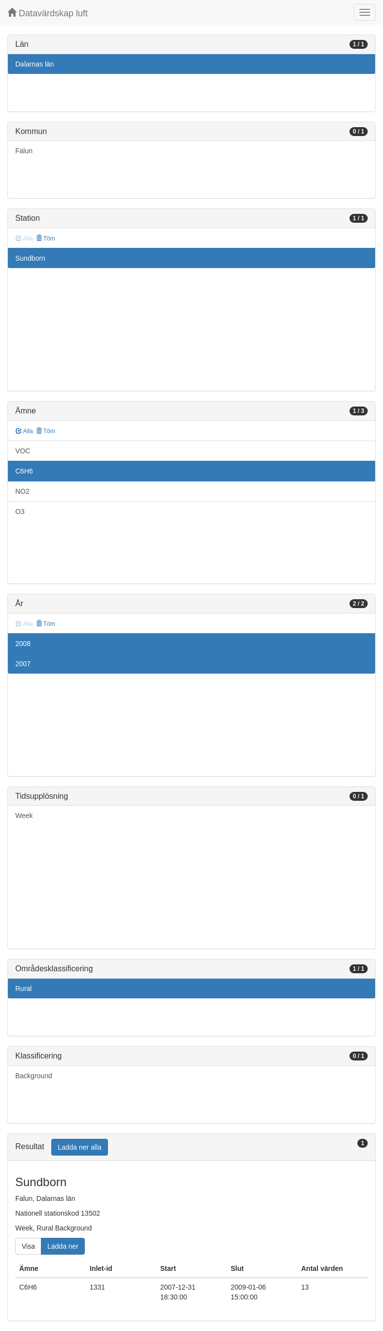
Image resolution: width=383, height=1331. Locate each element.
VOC (22, 451)
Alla (24, 431)
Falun (24, 151)
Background (33, 1076)
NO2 (22, 491)
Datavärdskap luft (47, 13)
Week (24, 815)
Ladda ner (62, 1246)
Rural (23, 988)
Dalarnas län (34, 64)
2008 (23, 644)
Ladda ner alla (80, 1147)
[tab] (191, 1147)
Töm (45, 238)
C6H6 (24, 471)
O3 (20, 511)
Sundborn (30, 258)
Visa (28, 1246)
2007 (23, 664)
